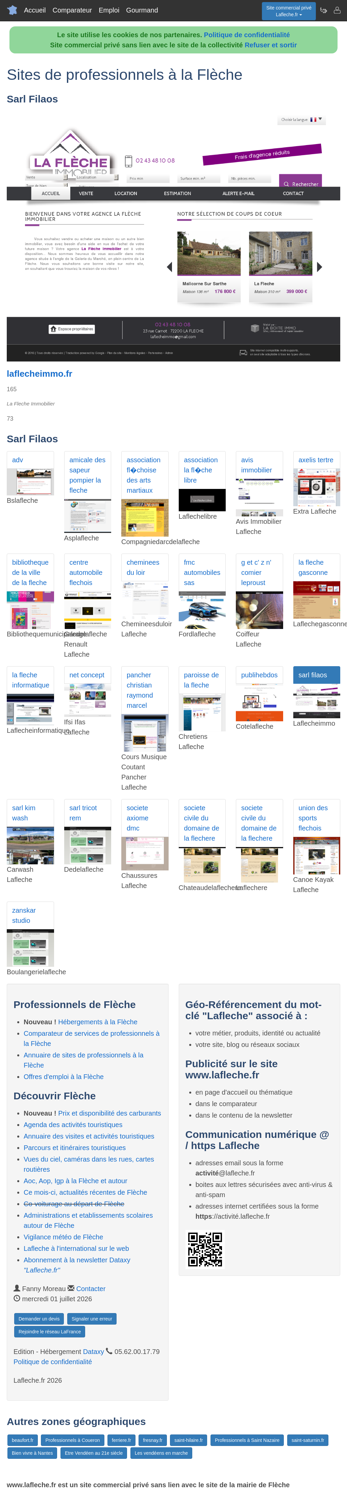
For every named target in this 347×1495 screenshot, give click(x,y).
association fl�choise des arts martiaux (143, 475)
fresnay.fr (152, 1440)
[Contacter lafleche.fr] (337, 10)
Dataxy (93, 1351)
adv (17, 460)
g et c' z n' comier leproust (256, 572)
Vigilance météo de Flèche (63, 1237)
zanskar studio (24, 915)
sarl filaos (313, 675)
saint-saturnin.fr (308, 1440)
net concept (87, 675)
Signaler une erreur (92, 1319)
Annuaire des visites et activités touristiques (89, 1136)
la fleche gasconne (313, 567)
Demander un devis (39, 1319)
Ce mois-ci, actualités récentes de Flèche (85, 1192)
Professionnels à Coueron (72, 1440)
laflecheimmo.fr (39, 374)
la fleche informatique (30, 680)
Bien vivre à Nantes (32, 1453)
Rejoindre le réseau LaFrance (50, 1331)
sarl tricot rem (83, 813)
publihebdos (259, 675)
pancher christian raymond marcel (140, 690)
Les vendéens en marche (161, 1453)
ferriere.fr (121, 1440)
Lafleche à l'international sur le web (76, 1248)
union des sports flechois (313, 818)
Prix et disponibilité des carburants (109, 1113)
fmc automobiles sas (202, 572)
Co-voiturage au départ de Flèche (74, 1204)
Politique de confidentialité (247, 35)
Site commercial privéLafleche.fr (289, 11)
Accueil (35, 10)
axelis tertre (316, 460)
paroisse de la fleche (201, 680)
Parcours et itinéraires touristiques (75, 1147)
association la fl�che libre (201, 470)
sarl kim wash (23, 813)
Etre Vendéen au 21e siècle (94, 1453)
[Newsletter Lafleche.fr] (323, 10)
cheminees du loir (143, 567)
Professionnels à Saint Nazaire (247, 1440)
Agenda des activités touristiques (73, 1124)
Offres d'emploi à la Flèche (64, 1076)
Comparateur (72, 10)
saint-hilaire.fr (188, 1440)
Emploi (109, 10)
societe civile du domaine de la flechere (202, 823)
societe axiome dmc (137, 818)
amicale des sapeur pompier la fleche (88, 475)
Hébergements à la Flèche (98, 1022)
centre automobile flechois (86, 572)
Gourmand (142, 10)
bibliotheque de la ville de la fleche (30, 572)
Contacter (91, 1288)
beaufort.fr (22, 1440)
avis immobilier (256, 465)
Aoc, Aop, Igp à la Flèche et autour (75, 1181)
